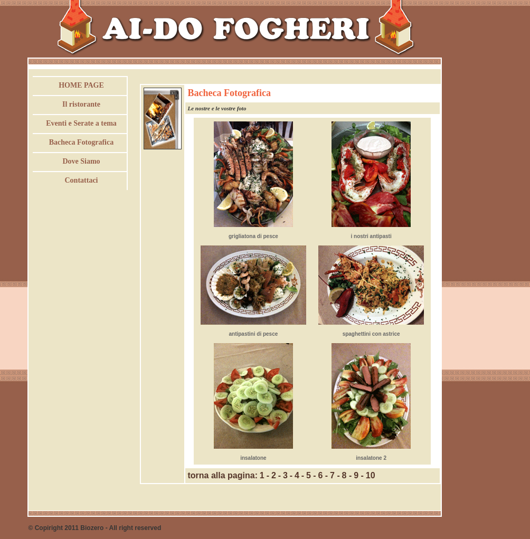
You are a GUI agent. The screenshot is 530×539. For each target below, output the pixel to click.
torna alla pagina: (223, 475)
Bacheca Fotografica (81, 142)
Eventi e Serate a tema (81, 123)
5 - (311, 475)
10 (370, 475)
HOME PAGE (81, 85)
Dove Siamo (81, 161)
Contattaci (81, 180)
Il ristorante (81, 104)
